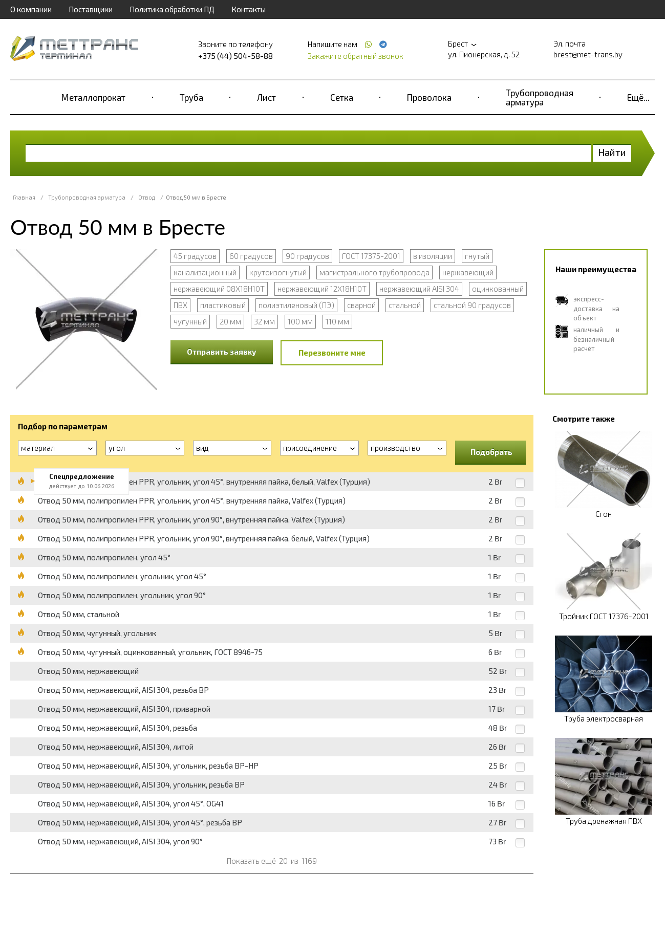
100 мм (300, 321)
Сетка (341, 97)
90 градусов (307, 255)
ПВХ (180, 305)
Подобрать (491, 451)
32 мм (264, 321)
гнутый (477, 255)
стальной (405, 305)
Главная (24, 197)
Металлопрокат (93, 97)
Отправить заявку (221, 351)
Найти (612, 152)
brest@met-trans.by (588, 54)
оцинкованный (498, 288)
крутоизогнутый (278, 272)
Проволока (429, 97)
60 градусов (251, 255)
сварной (361, 305)
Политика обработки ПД (172, 9)
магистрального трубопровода (374, 272)
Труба (191, 97)
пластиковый (223, 305)
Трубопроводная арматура (539, 97)
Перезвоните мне (332, 352)
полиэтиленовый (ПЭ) (296, 305)
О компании (31, 9)
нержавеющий (468, 272)
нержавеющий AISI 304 (419, 288)
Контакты (248, 9)
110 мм (337, 321)
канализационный (205, 272)
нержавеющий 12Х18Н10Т (322, 288)
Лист (266, 97)
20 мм (230, 321)
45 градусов (195, 255)
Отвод (146, 197)
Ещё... (638, 97)
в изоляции (432, 255)
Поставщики (91, 9)
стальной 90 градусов (472, 305)
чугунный (190, 321)
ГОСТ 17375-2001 (371, 255)
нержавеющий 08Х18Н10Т (219, 288)
